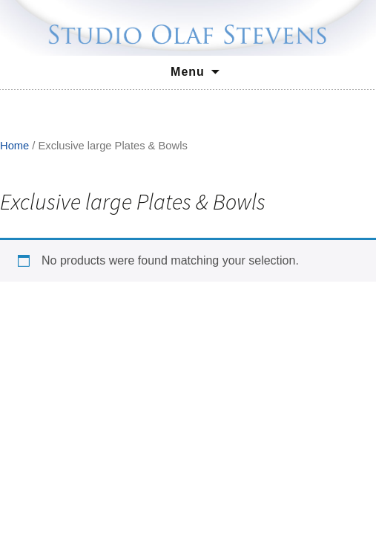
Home (14, 146)
